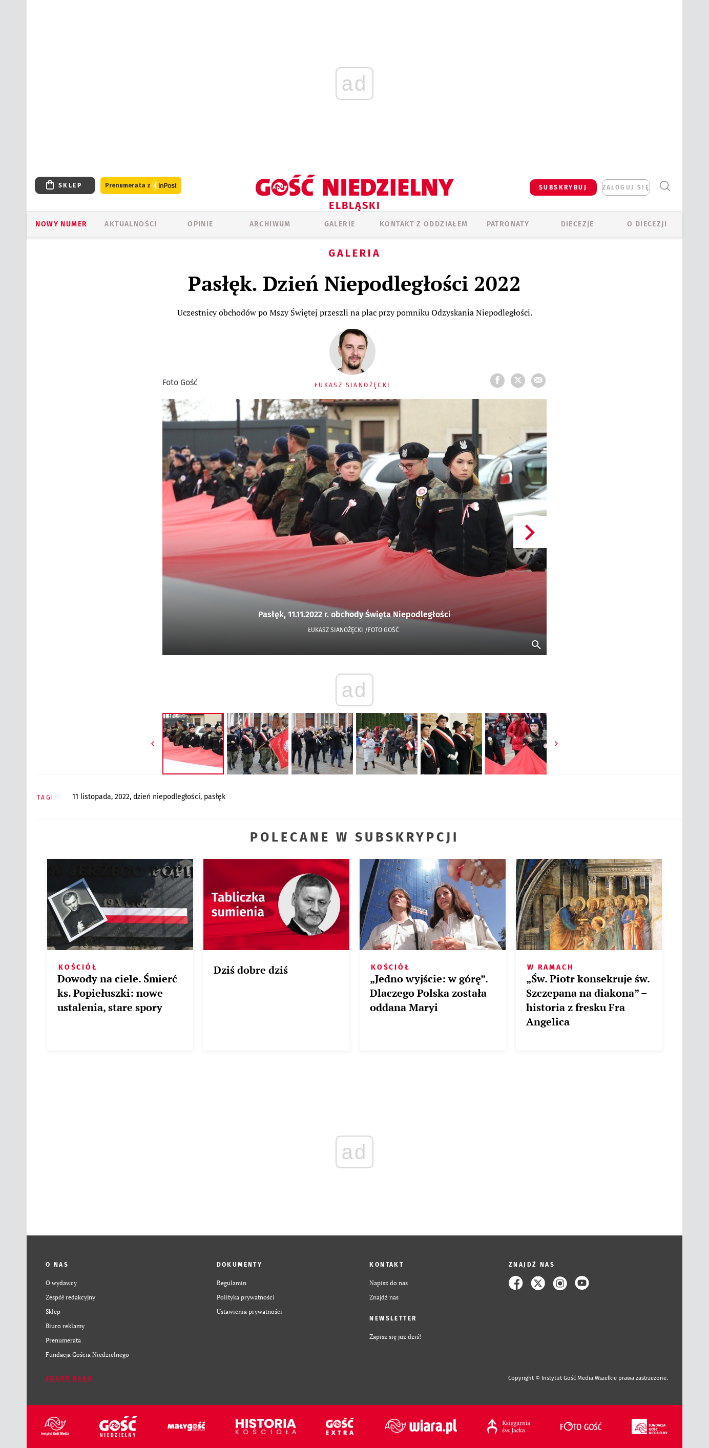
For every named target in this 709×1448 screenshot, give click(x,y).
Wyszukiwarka (664, 186)
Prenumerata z (141, 186)
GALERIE (340, 224)
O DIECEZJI (647, 224)
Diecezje (577, 224)
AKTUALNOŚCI (131, 224)
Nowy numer (61, 224)
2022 (122, 796)
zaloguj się (626, 187)
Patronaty (508, 224)
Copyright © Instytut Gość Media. (551, 1378)
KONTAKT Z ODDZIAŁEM (424, 224)
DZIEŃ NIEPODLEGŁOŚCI (166, 796)
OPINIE (200, 224)
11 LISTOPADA (91, 796)
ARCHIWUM (270, 224)
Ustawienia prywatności (249, 1311)
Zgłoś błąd (69, 1378)
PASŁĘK (214, 796)
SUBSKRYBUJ (563, 187)
